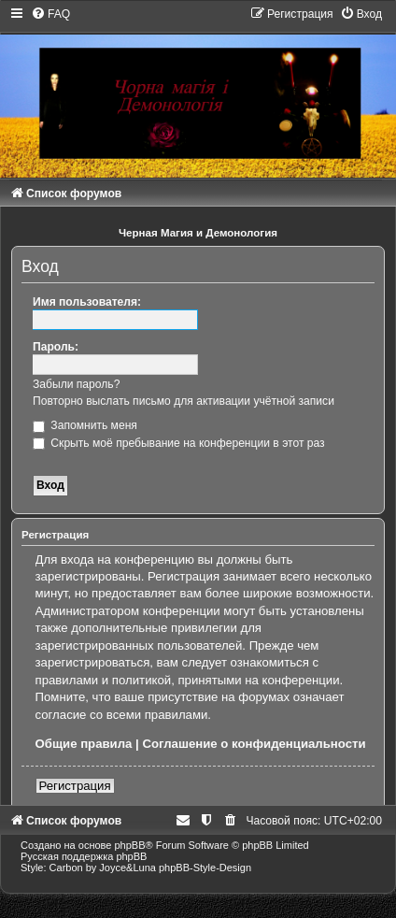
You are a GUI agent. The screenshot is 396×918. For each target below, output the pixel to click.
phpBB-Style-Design (205, 867)
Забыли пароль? (76, 384)
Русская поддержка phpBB (84, 856)
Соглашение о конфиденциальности (253, 744)
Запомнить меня (85, 425)
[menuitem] (50, 14)
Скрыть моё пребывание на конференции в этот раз (179, 443)
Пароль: (55, 346)
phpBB (129, 845)
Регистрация (75, 786)
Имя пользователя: (87, 301)
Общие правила (84, 744)
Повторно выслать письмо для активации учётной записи (183, 401)
